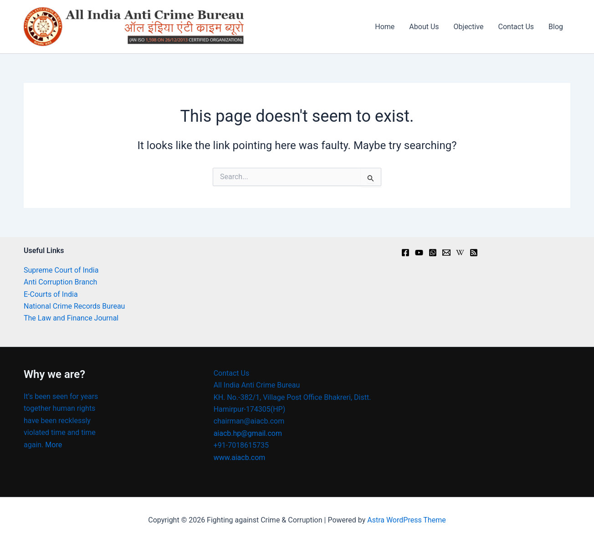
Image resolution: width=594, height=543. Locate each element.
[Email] (446, 252)
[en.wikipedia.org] (460, 252)
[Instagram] (433, 252)
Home (384, 26)
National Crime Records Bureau (74, 306)
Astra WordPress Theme (406, 520)
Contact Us (516, 26)
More (53, 444)
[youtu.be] (419, 252)
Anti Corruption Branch (60, 282)
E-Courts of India (51, 294)
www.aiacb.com (240, 457)
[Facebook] (405, 252)
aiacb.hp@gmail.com (248, 433)
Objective (469, 26)
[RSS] (474, 252)
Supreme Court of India (61, 270)
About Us (424, 26)
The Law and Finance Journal (71, 318)
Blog (555, 26)
